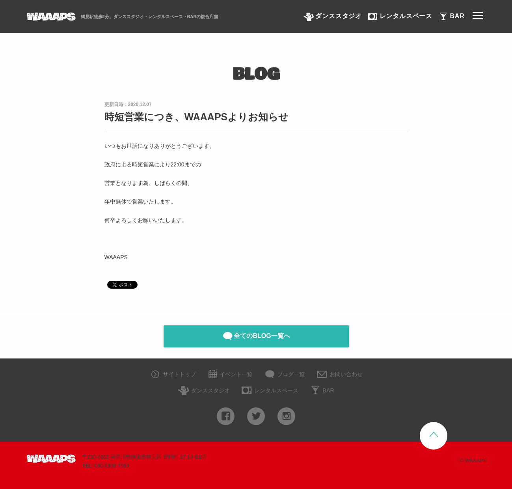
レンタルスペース (269, 391)
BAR (321, 391)
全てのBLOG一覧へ (256, 336)
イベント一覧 (230, 375)
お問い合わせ (339, 375)
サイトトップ (172, 375)
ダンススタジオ (204, 391)
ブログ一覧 (284, 375)
